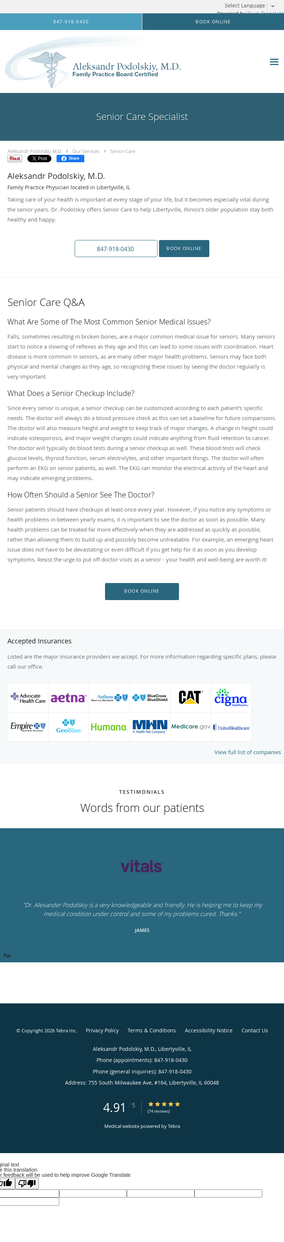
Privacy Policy (102, 1030)
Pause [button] (7, 956)
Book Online (184, 248)
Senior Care (122, 151)
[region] (142, 895)
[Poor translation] (27, 1183)
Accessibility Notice (209, 1030)
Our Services (85, 151)
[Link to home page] (126, 61)
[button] (116, 248)
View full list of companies (247, 752)
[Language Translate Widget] (252, 5)
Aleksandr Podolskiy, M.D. (34, 151)
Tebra (174, 1126)
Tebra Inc (66, 1030)
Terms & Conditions (152, 1030)
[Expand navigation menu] (274, 62)
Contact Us (254, 1030)
